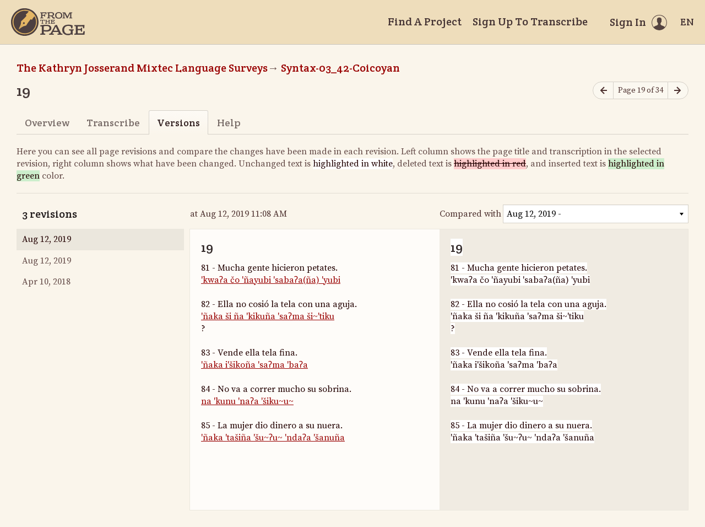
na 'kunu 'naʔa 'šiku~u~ (247, 401)
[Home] (48, 22)
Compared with (470, 213)
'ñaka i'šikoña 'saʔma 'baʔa (254, 364)
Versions (178, 122)
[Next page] (678, 91)
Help (229, 122)
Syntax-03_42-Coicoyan (340, 68)
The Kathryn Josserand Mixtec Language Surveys (142, 68)
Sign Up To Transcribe (530, 21)
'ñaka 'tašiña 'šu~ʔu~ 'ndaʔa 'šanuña (273, 437)
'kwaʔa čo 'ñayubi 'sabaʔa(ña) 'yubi (270, 280)
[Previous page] (603, 91)
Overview (47, 122)
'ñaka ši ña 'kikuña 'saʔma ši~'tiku (267, 316)
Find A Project (425, 21)
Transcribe (113, 122)
